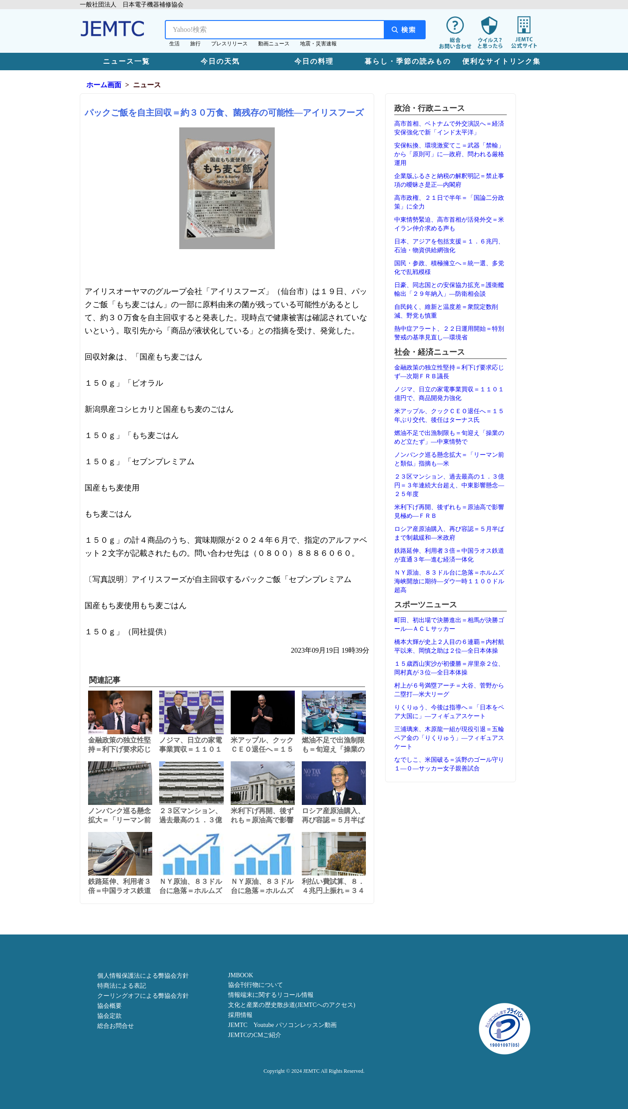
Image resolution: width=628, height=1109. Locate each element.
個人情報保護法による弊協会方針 (143, 975)
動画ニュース (274, 44)
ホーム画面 (103, 85)
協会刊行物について (255, 985)
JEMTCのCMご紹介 (254, 1035)
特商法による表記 (121, 985)
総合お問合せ (115, 1026)
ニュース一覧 (126, 61)
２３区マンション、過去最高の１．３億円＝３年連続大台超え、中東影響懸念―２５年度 (449, 485)
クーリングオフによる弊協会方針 (143, 996)
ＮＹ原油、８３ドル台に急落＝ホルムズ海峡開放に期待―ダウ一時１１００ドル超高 (449, 581)
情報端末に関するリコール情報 (271, 995)
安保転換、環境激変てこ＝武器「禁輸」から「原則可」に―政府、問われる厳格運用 (449, 154)
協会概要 (109, 1006)
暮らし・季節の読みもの (408, 61)
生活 (174, 44)
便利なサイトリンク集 (501, 61)
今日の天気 (220, 61)
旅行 (195, 44)
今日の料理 (314, 61)
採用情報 (240, 1015)
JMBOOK (240, 975)
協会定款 (109, 1016)
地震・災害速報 (318, 44)
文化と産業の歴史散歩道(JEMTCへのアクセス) (291, 1005)
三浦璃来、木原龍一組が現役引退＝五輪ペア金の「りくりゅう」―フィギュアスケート (449, 738)
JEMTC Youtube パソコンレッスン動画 (282, 1025)
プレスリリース (229, 44)
